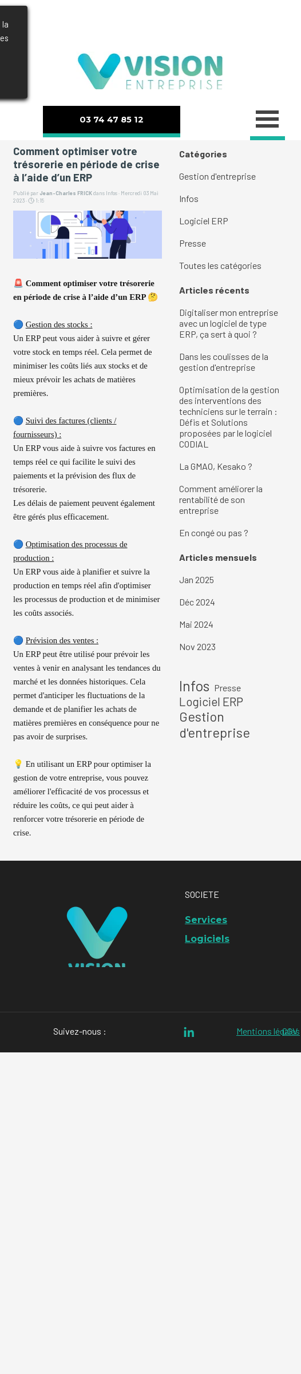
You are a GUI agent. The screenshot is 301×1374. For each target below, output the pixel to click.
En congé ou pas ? (213, 532)
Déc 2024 (197, 601)
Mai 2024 (196, 624)
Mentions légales (268, 1030)
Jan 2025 (196, 579)
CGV (290, 1030)
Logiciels (207, 938)
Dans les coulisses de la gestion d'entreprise (223, 362)
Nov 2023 (197, 646)
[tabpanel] (149, 24)
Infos (189, 198)
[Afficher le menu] (267, 120)
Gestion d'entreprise (217, 176)
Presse (192, 242)
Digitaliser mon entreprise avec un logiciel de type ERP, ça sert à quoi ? (228, 323)
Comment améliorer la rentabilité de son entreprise (221, 499)
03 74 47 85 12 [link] (112, 119)
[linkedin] (189, 1032)
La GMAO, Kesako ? (215, 466)
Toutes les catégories (220, 265)
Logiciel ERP (203, 220)
